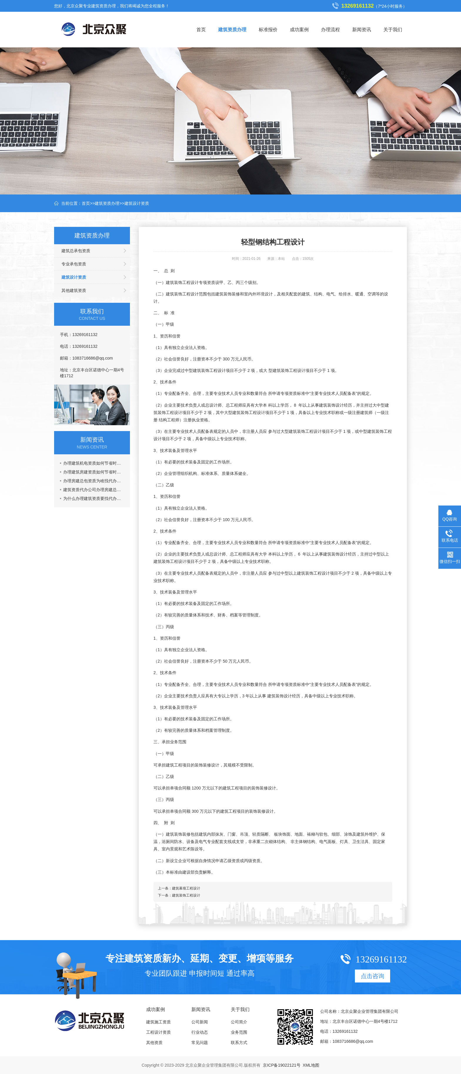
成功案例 (299, 29)
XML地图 (311, 1065)
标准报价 (268, 29)
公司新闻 (199, 1022)
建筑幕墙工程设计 (186, 888)
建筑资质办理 (232, 29)
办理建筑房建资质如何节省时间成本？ (93, 472)
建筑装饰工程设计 (186, 895)
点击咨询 (372, 976)
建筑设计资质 (136, 203)
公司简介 (239, 1022)
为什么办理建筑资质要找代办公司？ (93, 498)
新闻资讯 (361, 29)
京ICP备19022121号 (281, 1065)
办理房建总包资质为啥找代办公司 (93, 480)
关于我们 (392, 29)
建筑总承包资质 (75, 250)
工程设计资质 (158, 1032)
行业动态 (199, 1032)
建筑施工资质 (158, 1022)
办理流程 (330, 29)
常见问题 (199, 1042)
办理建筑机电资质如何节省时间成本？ (93, 463)
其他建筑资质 (73, 290)
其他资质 (154, 1042)
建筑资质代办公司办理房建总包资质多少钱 (93, 489)
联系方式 (239, 1042)
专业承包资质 (73, 264)
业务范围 (239, 1032)
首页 (201, 29)
